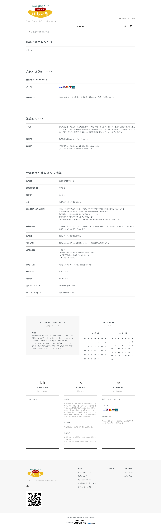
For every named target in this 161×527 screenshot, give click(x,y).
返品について (82, 476)
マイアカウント (123, 18)
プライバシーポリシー (85, 487)
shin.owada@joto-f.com (67, 286)
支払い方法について (85, 480)
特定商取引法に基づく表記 (87, 483)
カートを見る (128, 472)
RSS (107, 469)
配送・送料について (85, 472)
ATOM (112, 469)
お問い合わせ (128, 476)
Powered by (80, 522)
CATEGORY (80, 26)
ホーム (28, 32)
